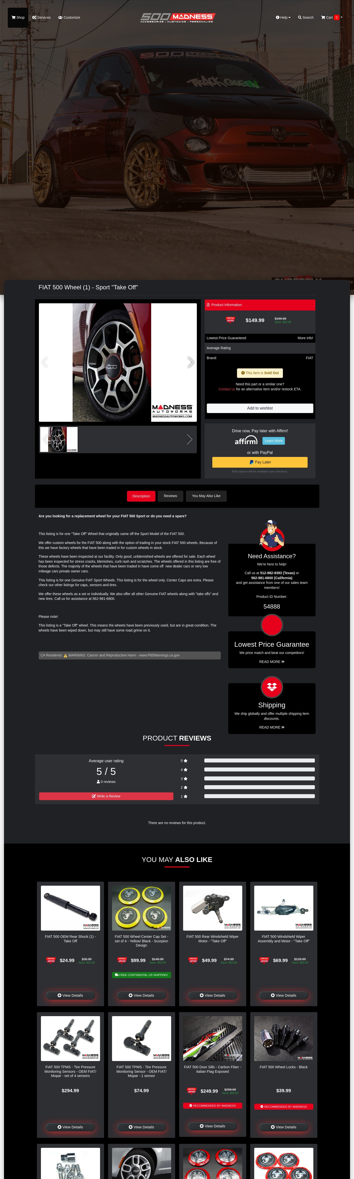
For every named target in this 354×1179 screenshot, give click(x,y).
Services (41, 17)
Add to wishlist (260, 408)
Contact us (227, 389)
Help (283, 17)
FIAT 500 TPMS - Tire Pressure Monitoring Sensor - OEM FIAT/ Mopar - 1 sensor (141, 1071)
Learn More (274, 441)
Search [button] (306, 17)
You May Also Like (207, 496)
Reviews (171, 496)
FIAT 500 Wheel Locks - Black (284, 1067)
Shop (18, 17)
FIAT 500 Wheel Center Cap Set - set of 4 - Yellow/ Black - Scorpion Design (141, 940)
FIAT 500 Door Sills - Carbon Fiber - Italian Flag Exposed (212, 1069)
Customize (69, 17)
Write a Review (106, 796)
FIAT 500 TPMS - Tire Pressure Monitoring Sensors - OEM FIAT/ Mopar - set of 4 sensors (70, 1071)
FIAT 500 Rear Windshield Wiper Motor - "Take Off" (212, 938)
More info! (305, 338)
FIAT (309, 358)
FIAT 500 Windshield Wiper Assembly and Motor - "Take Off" (284, 938)
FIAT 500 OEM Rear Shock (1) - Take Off (70, 938)
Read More (271, 661)
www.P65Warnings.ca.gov (159, 655)
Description (141, 496)
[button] (191, 362)
